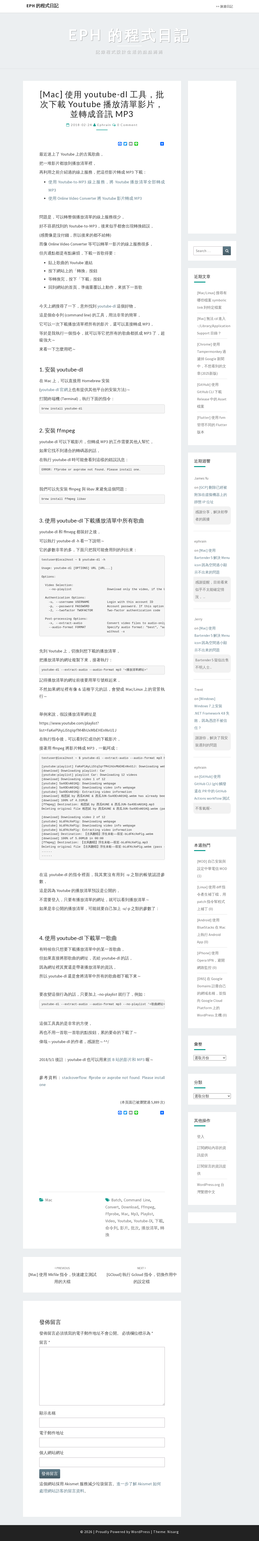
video (110, 1220)
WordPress (140, 1531)
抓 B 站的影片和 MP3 (126, 1059)
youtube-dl (106, 306)
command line (137, 1199)
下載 (159, 1220)
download (129, 1207)
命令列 (111, 1227)
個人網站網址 (51, 1452)
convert (112, 1207)
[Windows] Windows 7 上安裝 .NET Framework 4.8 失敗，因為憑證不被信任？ (211, 713)
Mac (48, 1199)
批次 (135, 1227)
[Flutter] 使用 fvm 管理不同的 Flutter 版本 (212, 424)
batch (116, 1199)
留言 (44, 1342)
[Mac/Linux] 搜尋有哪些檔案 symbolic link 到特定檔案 (212, 300)
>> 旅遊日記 (224, 6)
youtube (124, 1220)
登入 (200, 1136)
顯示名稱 (47, 1413)
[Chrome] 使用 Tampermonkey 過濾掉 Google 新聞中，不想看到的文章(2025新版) (211, 359)
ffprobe (112, 1213)
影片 (124, 1227)
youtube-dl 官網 (54, 389)
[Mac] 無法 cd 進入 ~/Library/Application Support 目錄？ (213, 325)
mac (124, 1213)
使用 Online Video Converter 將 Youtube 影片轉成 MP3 (95, 198)
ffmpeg (147, 1207)
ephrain (104, 125)
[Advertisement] (77, 1151)
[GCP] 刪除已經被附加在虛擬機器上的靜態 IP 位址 (210, 494)
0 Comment (127, 125)
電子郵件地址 (51, 1432)
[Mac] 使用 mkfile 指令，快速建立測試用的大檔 (62, 1275)
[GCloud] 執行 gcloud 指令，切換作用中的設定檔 (141, 1275)
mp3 (134, 1213)
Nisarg (173, 1531)
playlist (147, 1213)
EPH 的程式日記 (42, 5)
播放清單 (149, 1227)
